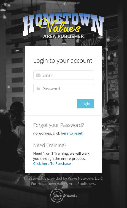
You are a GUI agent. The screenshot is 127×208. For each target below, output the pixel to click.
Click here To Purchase (52, 163)
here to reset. (72, 133)
